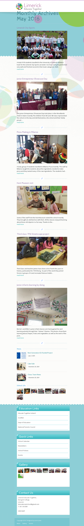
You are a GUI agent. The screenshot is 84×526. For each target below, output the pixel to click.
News (18, 523)
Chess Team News (34, 375)
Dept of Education (24, 422)
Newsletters (22, 446)
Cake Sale (31, 364)
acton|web (37, 520)
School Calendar (24, 441)
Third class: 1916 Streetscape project (33, 234)
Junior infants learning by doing (31, 285)
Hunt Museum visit (25, 183)
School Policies (23, 450)
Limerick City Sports (26, 28)
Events (20, 455)
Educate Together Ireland (27, 413)
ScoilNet (21, 418)
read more (20, 69)
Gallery (24, 523)
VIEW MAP (21, 511)
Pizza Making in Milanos (27, 132)
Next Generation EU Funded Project (40, 353)
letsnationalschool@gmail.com (28, 504)
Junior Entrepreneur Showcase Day (32, 79)
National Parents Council (26, 427)
